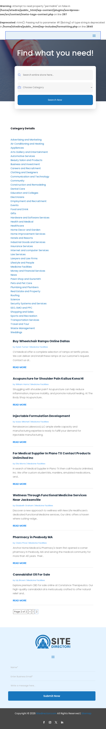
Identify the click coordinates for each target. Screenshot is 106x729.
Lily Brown (20, 580)
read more (19, 367)
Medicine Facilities (39, 347)
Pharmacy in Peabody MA (33, 537)
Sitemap (86, 713)
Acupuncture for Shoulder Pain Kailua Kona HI (48, 378)
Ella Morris (21, 463)
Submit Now (51, 696)
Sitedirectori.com (46, 713)
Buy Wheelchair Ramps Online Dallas (41, 341)
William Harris (22, 384)
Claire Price (21, 542)
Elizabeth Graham (24, 505)
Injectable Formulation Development (41, 416)
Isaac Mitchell (22, 421)
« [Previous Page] (29, 611)
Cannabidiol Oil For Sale (31, 574)
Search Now (55, 100)
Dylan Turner (22, 347)
